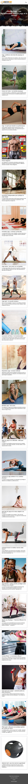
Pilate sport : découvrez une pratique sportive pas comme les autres (13, 727)
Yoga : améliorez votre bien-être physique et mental (13, 55)
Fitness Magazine (6, 160)
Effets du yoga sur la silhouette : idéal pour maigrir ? (12, 441)
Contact (14, 779)
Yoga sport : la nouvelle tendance (10, 301)
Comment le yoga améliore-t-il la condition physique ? (12, 477)
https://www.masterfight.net (14, 776)
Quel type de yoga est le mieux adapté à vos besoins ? (13, 512)
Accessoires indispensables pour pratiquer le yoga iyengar (13, 196)
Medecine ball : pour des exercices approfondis (13, 763)
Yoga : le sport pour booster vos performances (13, 126)
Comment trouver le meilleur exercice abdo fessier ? (12, 548)
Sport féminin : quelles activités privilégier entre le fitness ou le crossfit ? (14, 584)
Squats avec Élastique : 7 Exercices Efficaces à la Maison (14, 620)
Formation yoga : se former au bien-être (12, 231)
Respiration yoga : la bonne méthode (11, 371)
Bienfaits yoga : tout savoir (8, 405)
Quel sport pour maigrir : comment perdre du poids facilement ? (13, 691)
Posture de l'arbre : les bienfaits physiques (12, 91)
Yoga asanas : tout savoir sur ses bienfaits (12, 266)
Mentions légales (14, 781)
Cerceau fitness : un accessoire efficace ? (12, 656)
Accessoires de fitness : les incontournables (12, 336)
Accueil (14, 17)
